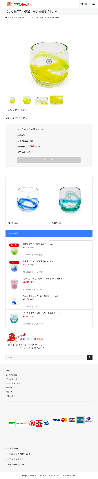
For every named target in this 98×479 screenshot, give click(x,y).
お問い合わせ (10, 396)
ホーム (8, 371)
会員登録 (9, 387)
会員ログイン (10, 392)
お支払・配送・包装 (13, 383)
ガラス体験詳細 (11, 375)
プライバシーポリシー (14, 379)
